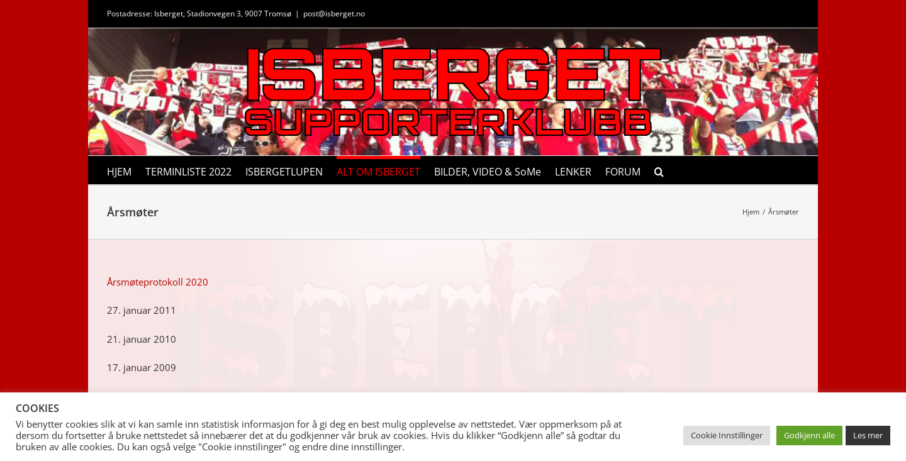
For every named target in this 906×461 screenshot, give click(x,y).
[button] (659, 170)
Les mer (868, 435)
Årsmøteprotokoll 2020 (157, 281)
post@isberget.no (334, 13)
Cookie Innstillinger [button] (727, 435)
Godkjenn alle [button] (809, 435)
